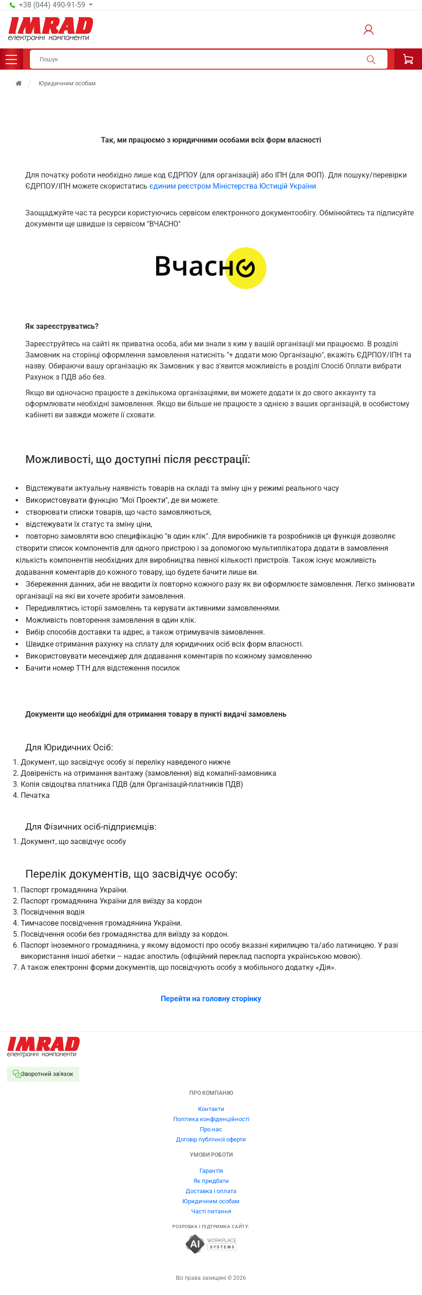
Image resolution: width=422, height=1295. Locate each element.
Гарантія (211, 1170)
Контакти (211, 1108)
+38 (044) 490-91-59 (53, 5)
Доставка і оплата (211, 1191)
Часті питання (211, 1211)
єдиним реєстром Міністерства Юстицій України (232, 186)
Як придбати (211, 1180)
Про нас (211, 1129)
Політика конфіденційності (211, 1119)
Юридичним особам (211, 1201)
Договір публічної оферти (211, 1139)
